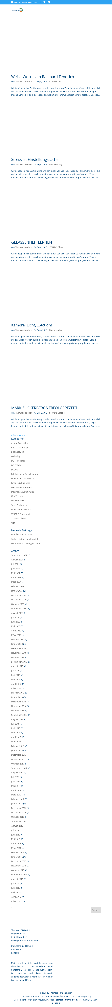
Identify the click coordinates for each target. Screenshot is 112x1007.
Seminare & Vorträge (21, 509)
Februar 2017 (17, 799)
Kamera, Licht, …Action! (31, 325)
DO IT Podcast (18, 460)
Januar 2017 (17, 803)
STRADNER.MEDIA (88, 999)
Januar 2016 (17, 857)
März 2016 (16, 848)
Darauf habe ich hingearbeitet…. (27, 543)
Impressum (16, 949)
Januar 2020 (17, 644)
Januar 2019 (17, 697)
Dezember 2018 (18, 701)
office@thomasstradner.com (24, 940)
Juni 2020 (15, 621)
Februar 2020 (17, 639)
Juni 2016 (15, 834)
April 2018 (16, 737)
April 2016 (16, 843)
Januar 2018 (17, 750)
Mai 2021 (15, 573)
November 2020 (18, 599)
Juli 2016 (15, 830)
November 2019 (18, 652)
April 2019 (16, 684)
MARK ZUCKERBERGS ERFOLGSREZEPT (44, 407)
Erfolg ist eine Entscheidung (24, 474)
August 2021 (17, 559)
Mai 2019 (15, 679)
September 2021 (19, 555)
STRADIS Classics (57, 81)
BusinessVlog (55, 164)
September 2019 (19, 661)
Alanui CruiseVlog (19, 443)
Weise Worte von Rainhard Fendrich (42, 76)
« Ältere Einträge (19, 435)
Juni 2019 (15, 675)
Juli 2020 (15, 617)
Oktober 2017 (17, 763)
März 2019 (16, 688)
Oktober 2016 (17, 816)
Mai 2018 (15, 732)
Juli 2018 (15, 723)
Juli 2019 (15, 670)
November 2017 (18, 759)
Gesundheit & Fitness (21, 487)
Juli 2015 (15, 883)
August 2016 (17, 825)
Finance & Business (20, 483)
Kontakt (15, 952)
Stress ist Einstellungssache (35, 159)
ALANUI (56, 1003)
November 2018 (18, 706)
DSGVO (14, 469)
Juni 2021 (15, 568)
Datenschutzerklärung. (22, 980)
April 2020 (16, 630)
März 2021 (16, 581)
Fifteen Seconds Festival (22, 478)
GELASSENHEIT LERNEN (31, 242)
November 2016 (18, 812)
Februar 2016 (17, 852)
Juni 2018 (15, 728)
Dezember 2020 (18, 595)
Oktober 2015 (17, 870)
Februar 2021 (17, 586)
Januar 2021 (17, 590)
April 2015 (16, 896)
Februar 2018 (17, 746)
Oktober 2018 (17, 710)
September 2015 (19, 874)
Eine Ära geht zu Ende (21, 534)
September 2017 (19, 768)
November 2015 (18, 865)
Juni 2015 (15, 887)
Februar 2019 (17, 692)
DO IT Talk (16, 465)
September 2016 (19, 821)
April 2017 (16, 790)
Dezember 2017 (18, 754)
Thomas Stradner (23, 81)
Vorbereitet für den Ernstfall (24, 539)
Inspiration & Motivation (23, 491)
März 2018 (16, 741)
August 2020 (17, 613)
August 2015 (17, 879)
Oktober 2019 (17, 657)
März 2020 (16, 635)
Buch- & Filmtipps (19, 447)
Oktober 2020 (17, 604)
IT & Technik (17, 496)
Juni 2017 (15, 781)
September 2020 (19, 608)
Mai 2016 (15, 839)
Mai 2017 (15, 786)
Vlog (13, 522)
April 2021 (16, 577)
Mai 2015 (15, 892)
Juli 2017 (15, 777)
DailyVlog (15, 456)
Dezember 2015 (18, 861)
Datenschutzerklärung (22, 946)
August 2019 (17, 666)
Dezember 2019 (18, 648)
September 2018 (19, 715)
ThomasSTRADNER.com (66, 999)
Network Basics (18, 500)
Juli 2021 (15, 564)
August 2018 (17, 719)
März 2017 (16, 794)
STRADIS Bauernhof (20, 514)
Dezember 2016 (18, 808)
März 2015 (16, 901)
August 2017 (17, 772)
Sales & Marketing (20, 505)
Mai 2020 (15, 626)
